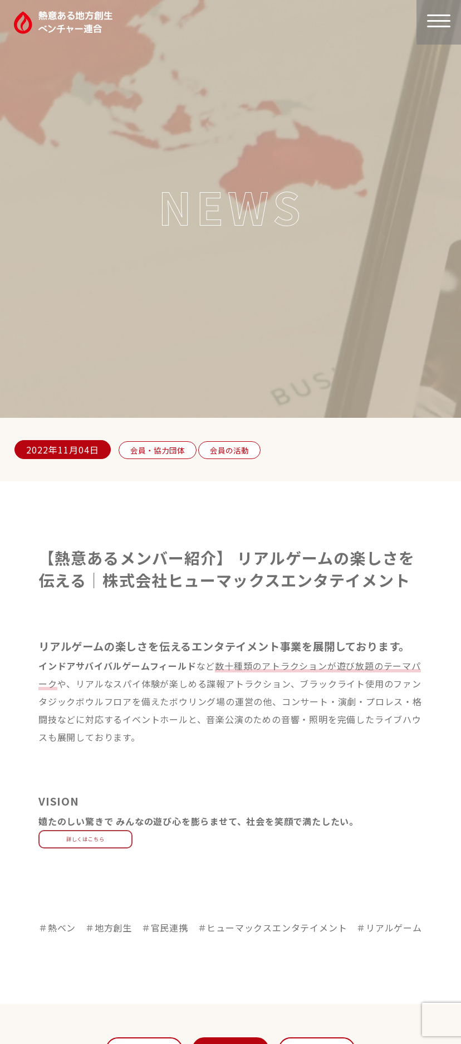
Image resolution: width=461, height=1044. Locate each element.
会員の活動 (240, 449)
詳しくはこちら (85, 839)
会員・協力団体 (161, 449)
